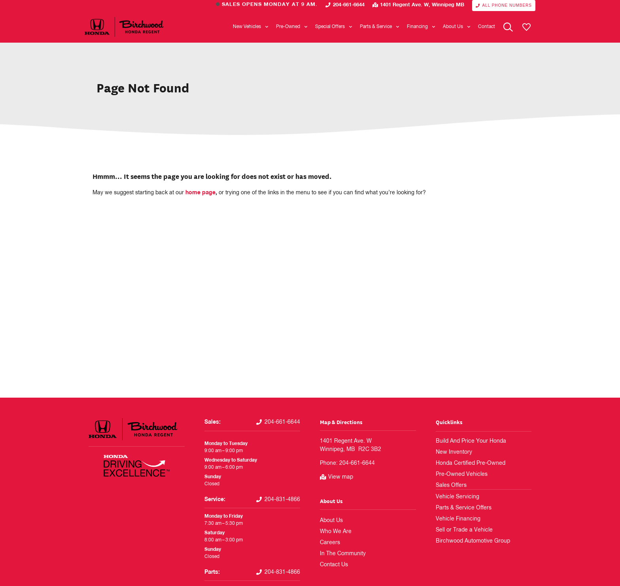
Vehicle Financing (454, 518)
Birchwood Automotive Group (467, 540)
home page (200, 192)
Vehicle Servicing (454, 496)
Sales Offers (448, 485)
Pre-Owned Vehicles (457, 474)
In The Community (339, 553)
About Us (456, 26)
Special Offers (333, 26)
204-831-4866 (282, 499)
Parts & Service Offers (459, 507)
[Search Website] (508, 27)
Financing (421, 26)
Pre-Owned (291, 26)
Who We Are (333, 531)
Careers (328, 542)
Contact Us (332, 564)
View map (340, 477)
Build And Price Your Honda (465, 441)
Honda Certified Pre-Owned (465, 463)
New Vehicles (250, 26)
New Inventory (451, 452)
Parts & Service (379, 26)
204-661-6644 (349, 5)
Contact (486, 26)
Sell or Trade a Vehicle (459, 529)
